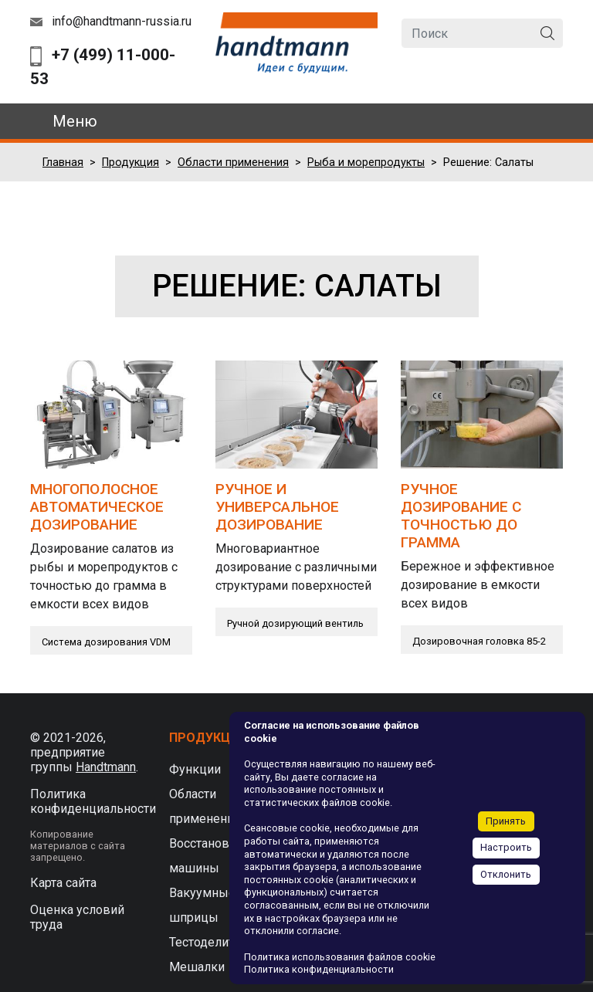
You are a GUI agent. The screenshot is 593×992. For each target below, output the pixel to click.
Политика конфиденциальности (93, 801)
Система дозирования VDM (106, 642)
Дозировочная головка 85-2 (479, 641)
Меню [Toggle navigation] (75, 121)
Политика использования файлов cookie (339, 957)
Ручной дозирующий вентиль (295, 623)
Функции (195, 769)
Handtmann (106, 767)
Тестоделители (211, 942)
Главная (62, 162)
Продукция (130, 162)
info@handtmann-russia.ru (121, 21)
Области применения (233, 162)
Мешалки (197, 967)
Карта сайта (63, 882)
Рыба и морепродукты (366, 162)
